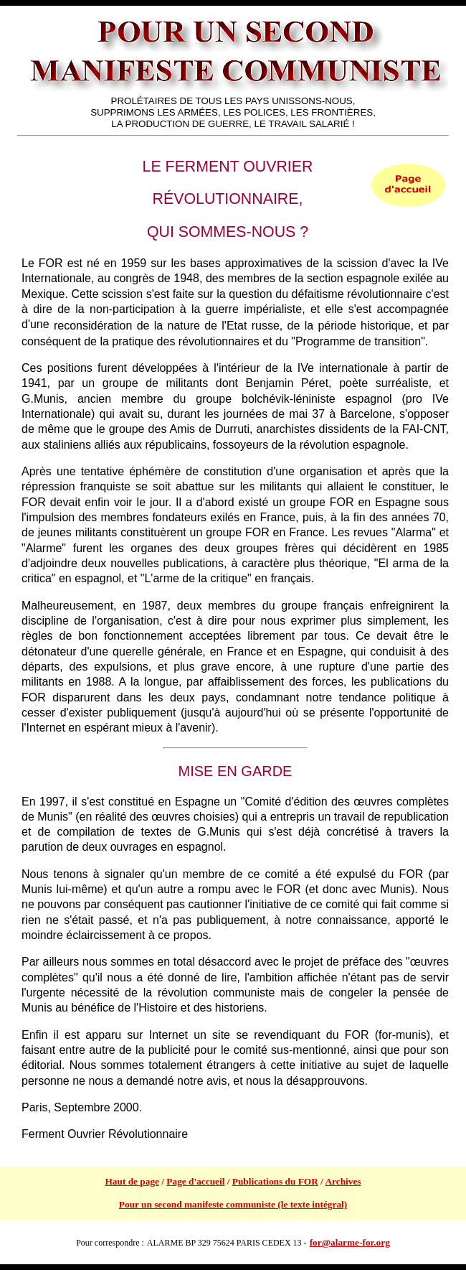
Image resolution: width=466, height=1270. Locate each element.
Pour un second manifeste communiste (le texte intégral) (233, 1204)
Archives (343, 1181)
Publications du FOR (275, 1181)
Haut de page (132, 1181)
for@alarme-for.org (350, 1242)
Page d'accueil (195, 1181)
